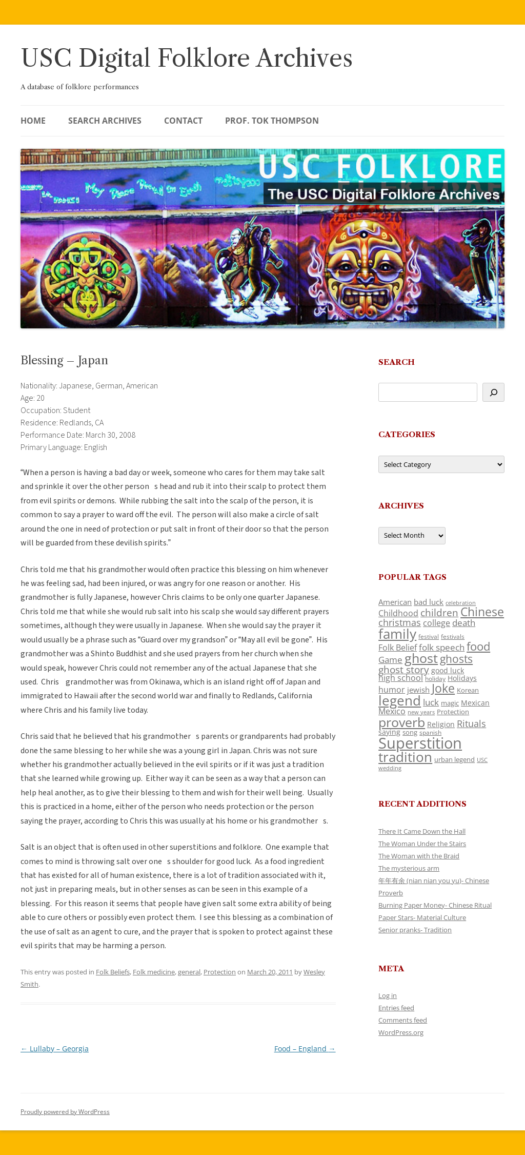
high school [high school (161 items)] (400, 677)
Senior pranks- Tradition (415, 929)
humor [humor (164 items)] (391, 689)
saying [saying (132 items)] (389, 732)
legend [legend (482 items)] (399, 700)
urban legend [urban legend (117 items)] (454, 759)
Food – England (305, 1048)
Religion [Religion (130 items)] (441, 724)
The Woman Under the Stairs (422, 843)
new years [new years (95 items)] (421, 712)
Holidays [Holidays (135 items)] (462, 678)
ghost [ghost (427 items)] (421, 658)
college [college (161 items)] (436, 623)
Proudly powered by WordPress (65, 1111)
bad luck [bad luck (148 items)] (428, 602)
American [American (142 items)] (395, 602)
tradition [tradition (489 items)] (405, 757)
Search (396, 362)
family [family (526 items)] (397, 633)
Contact (183, 120)
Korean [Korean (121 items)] (468, 690)
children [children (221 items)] (439, 612)
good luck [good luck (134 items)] (447, 670)
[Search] (493, 392)
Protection (220, 971)
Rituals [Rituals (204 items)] (471, 723)
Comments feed (402, 1020)
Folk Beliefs (113, 971)
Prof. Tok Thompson (272, 120)
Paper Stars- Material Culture (422, 917)
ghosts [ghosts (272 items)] (456, 659)
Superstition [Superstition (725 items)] (420, 743)
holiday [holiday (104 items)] (435, 678)
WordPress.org (400, 1032)
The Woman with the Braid (418, 855)
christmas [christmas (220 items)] (399, 622)
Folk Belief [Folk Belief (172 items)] (397, 647)
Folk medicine (154, 971)
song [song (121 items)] (409, 732)
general (189, 971)
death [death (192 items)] (463, 622)
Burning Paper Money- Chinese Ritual (435, 905)
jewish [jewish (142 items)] (418, 689)
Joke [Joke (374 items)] (443, 688)
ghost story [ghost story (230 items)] (403, 669)
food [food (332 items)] (478, 646)
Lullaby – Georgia (55, 1048)
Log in (387, 995)
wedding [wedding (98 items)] (389, 768)
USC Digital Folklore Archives (187, 58)
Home (33, 120)
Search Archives (105, 120)
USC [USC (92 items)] (482, 760)
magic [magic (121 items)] (450, 703)
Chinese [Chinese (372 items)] (482, 611)
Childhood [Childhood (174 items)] (398, 613)
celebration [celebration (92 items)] (461, 602)
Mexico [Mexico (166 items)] (392, 711)
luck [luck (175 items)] (431, 702)
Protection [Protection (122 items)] (453, 711)
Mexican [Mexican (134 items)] (475, 703)
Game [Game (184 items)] (390, 659)
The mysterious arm (408, 868)
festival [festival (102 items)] (428, 636)
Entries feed (396, 1007)
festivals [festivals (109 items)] (453, 636)
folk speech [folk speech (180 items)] (442, 647)
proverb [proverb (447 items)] (401, 722)
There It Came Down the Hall (422, 831)
